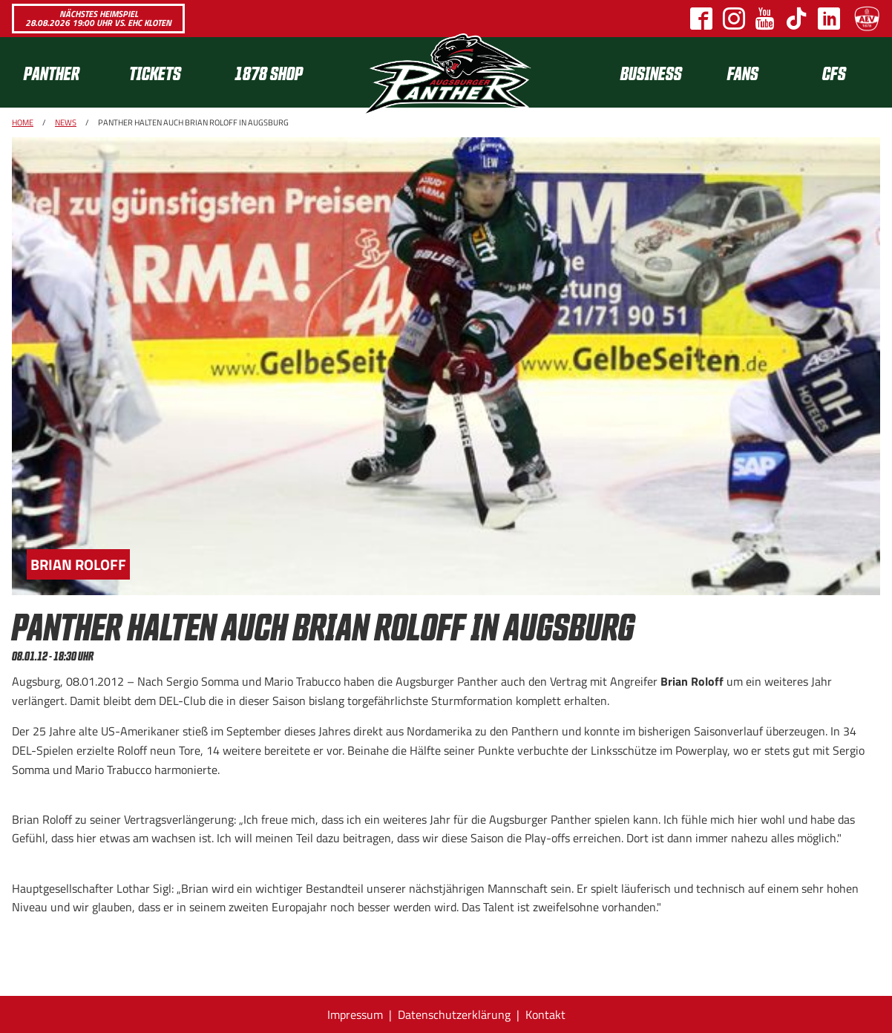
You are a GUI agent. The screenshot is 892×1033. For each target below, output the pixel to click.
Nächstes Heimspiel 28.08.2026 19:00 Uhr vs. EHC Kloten (98, 18)
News (65, 122)
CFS (834, 72)
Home (22, 122)
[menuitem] (64, 72)
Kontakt (545, 1014)
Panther (51, 72)
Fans (742, 72)
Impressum (355, 1014)
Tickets (155, 72)
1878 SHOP (269, 72)
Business (651, 72)
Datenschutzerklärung (454, 1014)
